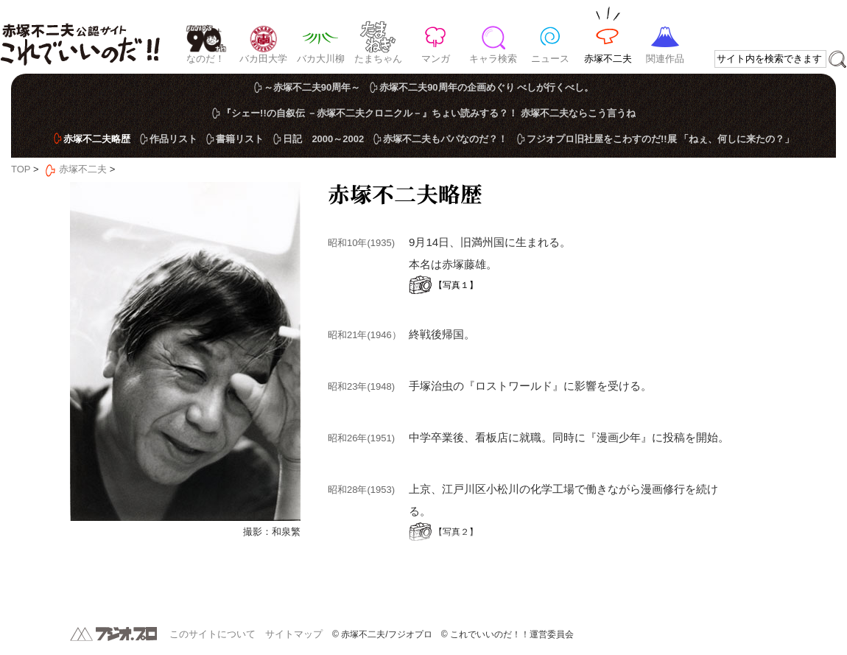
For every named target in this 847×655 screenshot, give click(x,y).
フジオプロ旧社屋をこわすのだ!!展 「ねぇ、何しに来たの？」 (660, 138)
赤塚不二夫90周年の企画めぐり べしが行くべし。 (486, 87)
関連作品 (665, 58)
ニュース (550, 58)
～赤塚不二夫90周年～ (312, 87)
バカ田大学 (263, 58)
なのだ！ (205, 58)
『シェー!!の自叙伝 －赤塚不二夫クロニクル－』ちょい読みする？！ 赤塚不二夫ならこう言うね (429, 113)
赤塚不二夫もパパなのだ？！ (445, 138)
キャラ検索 (493, 58)
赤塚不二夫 (608, 58)
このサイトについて (212, 634)
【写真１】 (456, 285)
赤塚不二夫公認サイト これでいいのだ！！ (80, 37)
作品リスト (173, 138)
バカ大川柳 (321, 58)
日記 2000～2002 (323, 138)
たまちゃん (378, 58)
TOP (20, 169)
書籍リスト (240, 138)
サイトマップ (294, 634)
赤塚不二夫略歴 (96, 138)
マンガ (435, 58)
